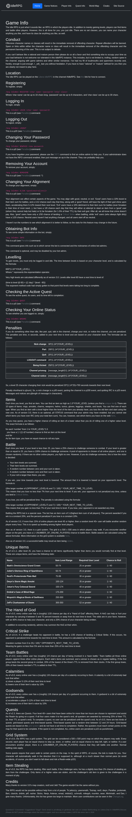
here (113, 416)
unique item (110, 403)
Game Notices (50, 6)
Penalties (25, 113)
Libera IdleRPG (45, 77)
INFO (56, 154)
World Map (94, 6)
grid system (33, 726)
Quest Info (80, 6)
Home (37, 6)
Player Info (66, 6)
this (82, 77)
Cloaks (106, 6)
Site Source (119, 6)
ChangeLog (118, 796)
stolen (70, 541)
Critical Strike (69, 214)
